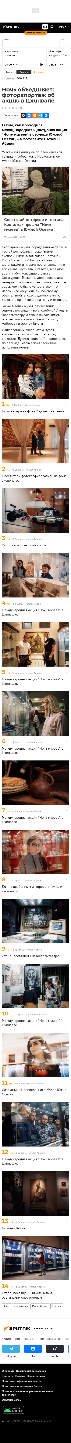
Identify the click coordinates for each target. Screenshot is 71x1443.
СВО (17, 1338)
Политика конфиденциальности (21, 1381)
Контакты (7, 1376)
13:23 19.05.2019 (12, 108)
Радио (6, 1338)
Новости (10, 55)
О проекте (8, 1371)
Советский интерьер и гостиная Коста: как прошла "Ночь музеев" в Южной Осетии (35, 224)
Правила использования (31, 1371)
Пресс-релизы (36, 1376)
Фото (6, 1306)
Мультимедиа (21, 1306)
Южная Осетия (40, 1306)
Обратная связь (11, 1400)
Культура (56, 1306)
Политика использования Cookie (22, 1386)
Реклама (20, 1376)
